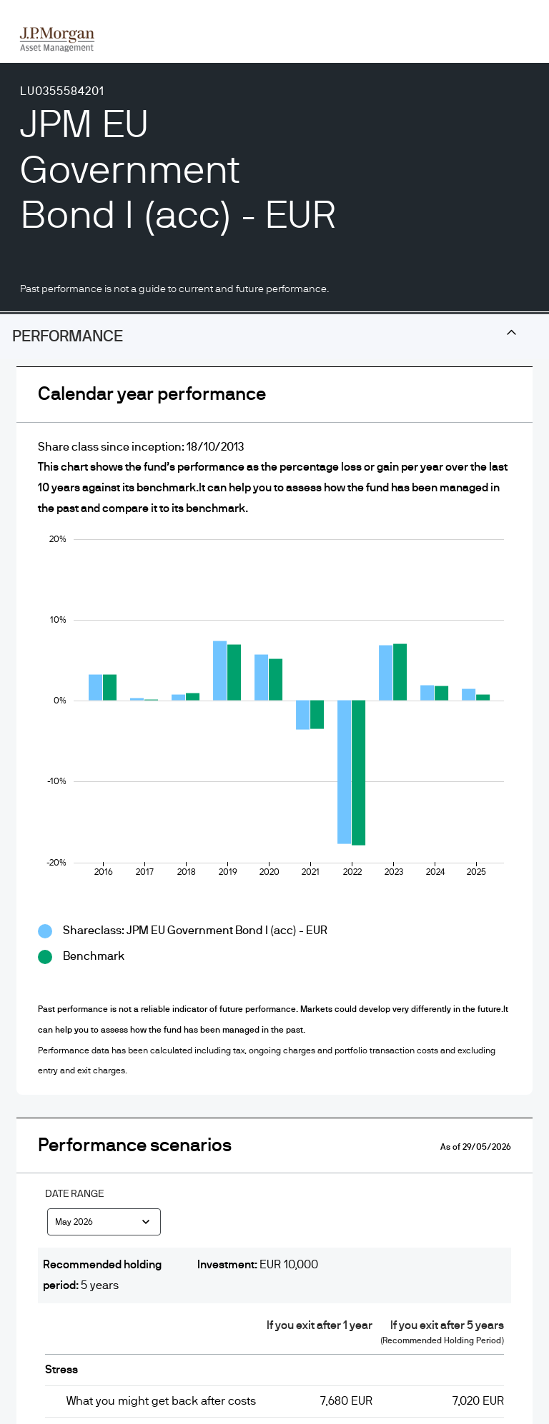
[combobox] (104, 1224)
